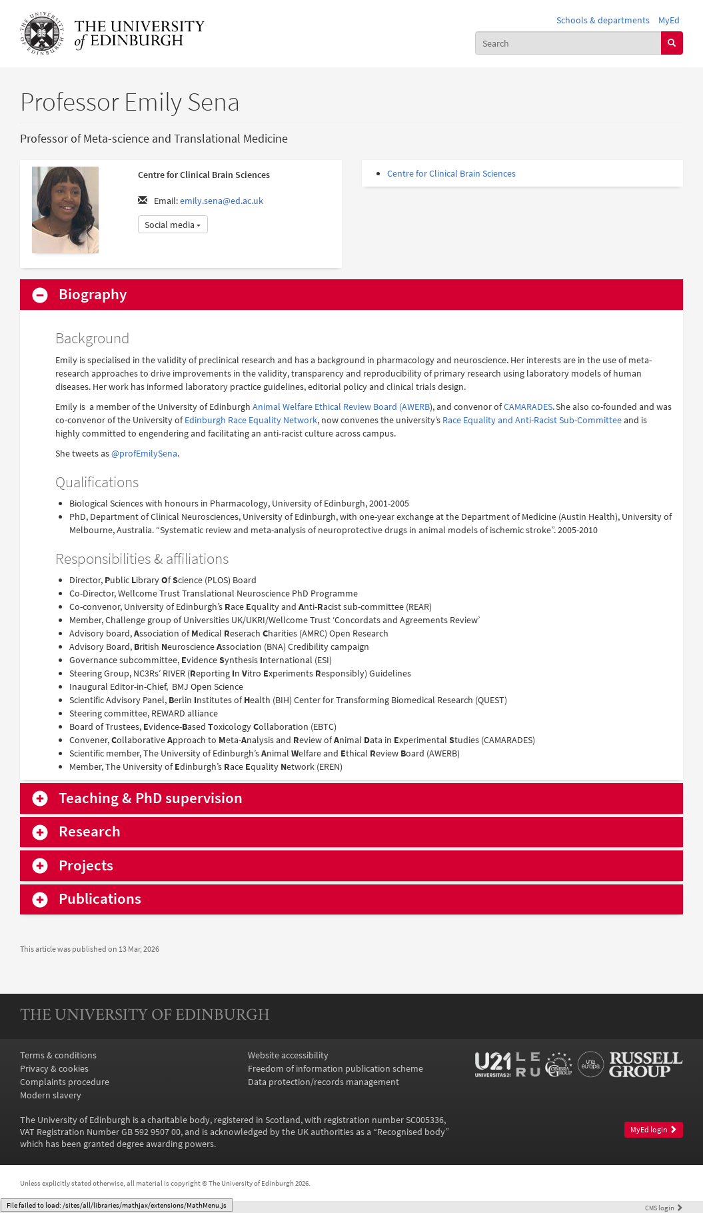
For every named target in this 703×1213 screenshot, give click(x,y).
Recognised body (411, 1132)
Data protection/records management (323, 1082)
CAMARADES (528, 407)
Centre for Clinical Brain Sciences (451, 173)
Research (90, 831)
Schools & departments (603, 20)
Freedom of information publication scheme (335, 1068)
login (664, 1207)
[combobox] (568, 42)
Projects (86, 865)
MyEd (669, 20)
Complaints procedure (64, 1082)
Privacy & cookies (54, 1068)
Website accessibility (288, 1055)
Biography (93, 294)
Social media (173, 225)
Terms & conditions (58, 1055)
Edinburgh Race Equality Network (251, 420)
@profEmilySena (144, 453)
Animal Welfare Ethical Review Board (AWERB (341, 407)
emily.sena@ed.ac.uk (221, 201)
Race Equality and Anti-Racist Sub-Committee (532, 420)
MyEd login (653, 1129)
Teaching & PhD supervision (151, 798)
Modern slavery (50, 1095)
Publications (100, 899)
